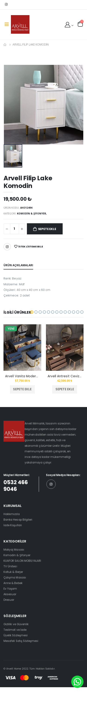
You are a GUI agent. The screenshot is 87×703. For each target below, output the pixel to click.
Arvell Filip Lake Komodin (31, 44)
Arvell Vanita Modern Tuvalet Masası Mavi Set (22, 376)
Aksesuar (9, 594)
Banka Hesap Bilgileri (17, 520)
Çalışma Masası (14, 577)
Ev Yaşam (10, 589)
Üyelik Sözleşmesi (15, 635)
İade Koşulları (12, 525)
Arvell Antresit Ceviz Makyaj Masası (65, 376)
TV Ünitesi (10, 566)
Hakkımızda (11, 514)
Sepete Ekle (47, 229)
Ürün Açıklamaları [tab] (18, 265)
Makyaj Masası (13, 550)
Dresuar (8, 600)
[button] (80, 24)
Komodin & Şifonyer (16, 555)
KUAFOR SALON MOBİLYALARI (22, 561)
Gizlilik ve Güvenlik (16, 624)
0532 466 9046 (15, 486)
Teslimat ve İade (14, 630)
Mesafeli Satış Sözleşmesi (20, 641)
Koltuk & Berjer (13, 572)
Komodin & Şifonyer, (32, 213)
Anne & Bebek (13, 583)
